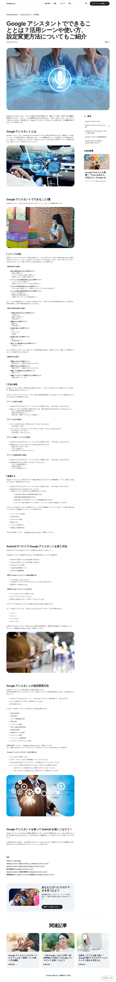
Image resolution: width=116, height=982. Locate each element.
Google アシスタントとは (92, 121)
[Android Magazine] (12, 15)
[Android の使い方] (25, 15)
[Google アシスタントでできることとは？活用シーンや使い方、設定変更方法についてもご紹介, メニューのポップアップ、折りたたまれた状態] (107, 42)
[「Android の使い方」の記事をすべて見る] (58, 975)
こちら (40, 604)
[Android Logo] (10, 4)
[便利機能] (36, 15)
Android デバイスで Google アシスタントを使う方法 (95, 132)
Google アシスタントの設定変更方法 (95, 137)
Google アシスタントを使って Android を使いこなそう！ (93, 142)
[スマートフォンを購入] (100, 4)
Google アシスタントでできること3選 (95, 126)
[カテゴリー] (107, 978)
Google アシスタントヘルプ (32, 532)
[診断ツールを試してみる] (52, 907)
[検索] (86, 3)
